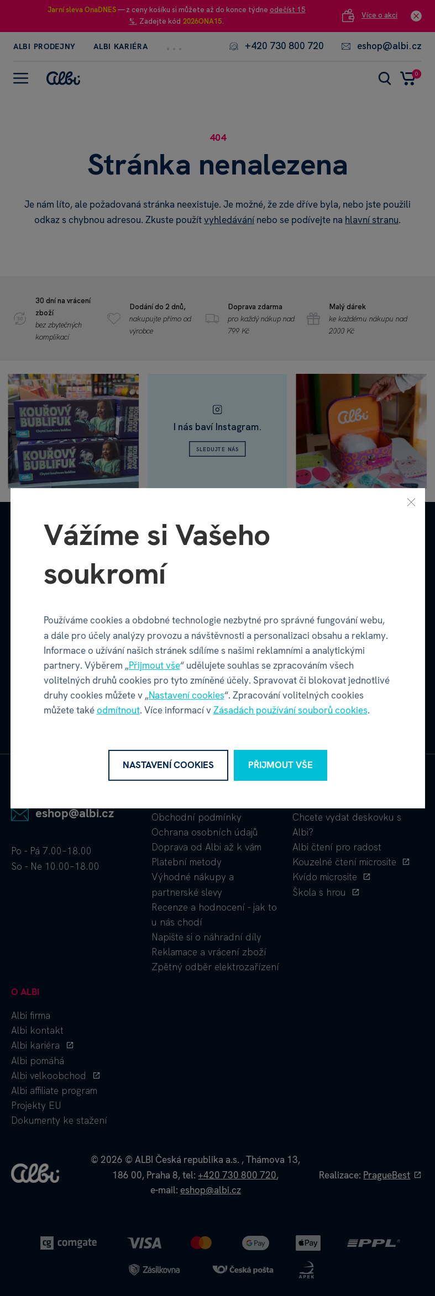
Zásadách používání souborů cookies (290, 710)
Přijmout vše (154, 665)
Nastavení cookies (186, 695)
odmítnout (118, 710)
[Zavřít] (411, 501)
